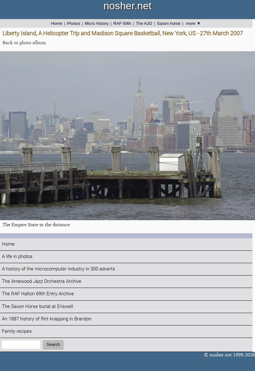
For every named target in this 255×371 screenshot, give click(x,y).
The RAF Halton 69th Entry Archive (38, 294)
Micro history (97, 23)
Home (56, 23)
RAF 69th (122, 23)
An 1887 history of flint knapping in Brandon (46, 319)
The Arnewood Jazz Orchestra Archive (41, 281)
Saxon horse (168, 23)
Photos (73, 23)
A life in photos (17, 256)
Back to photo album (24, 42)
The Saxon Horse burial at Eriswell (37, 306)
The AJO (144, 23)
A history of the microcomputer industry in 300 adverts (58, 269)
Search (53, 344)
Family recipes (17, 331)
